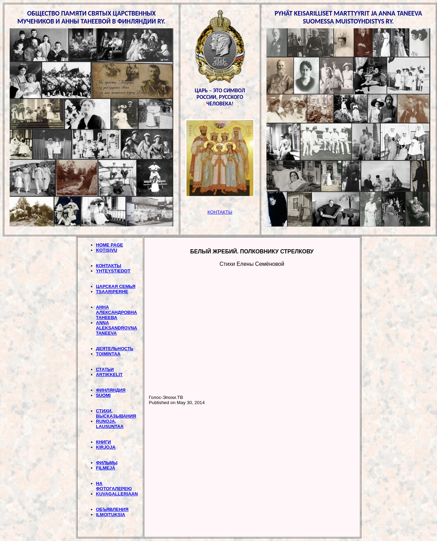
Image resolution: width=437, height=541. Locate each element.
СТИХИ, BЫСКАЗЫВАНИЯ (116, 413)
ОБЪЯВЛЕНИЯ (112, 509)
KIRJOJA (105, 447)
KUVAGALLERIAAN (117, 493)
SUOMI (103, 395)
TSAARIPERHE (112, 291)
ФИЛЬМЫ (107, 462)
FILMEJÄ (105, 467)
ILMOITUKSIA (110, 514)
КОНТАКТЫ (108, 265)
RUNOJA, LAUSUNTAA (110, 424)
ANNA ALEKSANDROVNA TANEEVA (116, 328)
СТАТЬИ (105, 369)
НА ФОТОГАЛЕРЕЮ (114, 486)
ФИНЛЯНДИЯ (111, 390)
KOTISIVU (106, 250)
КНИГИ (103, 442)
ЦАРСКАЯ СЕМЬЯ (116, 286)
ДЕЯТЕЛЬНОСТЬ (114, 348)
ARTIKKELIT (109, 374)
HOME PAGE (109, 245)
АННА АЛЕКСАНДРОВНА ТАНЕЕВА (116, 312)
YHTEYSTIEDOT (113, 270)
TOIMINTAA (108, 353)
